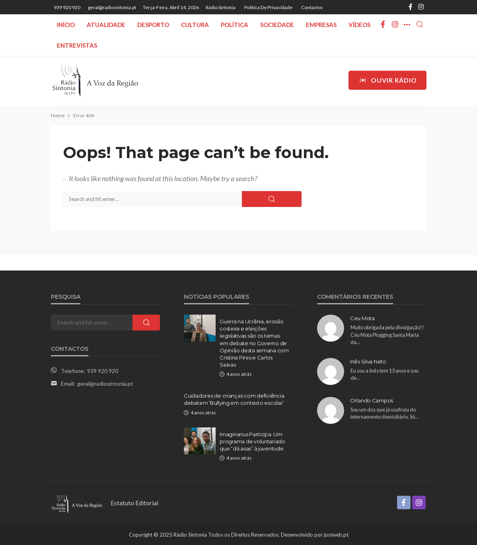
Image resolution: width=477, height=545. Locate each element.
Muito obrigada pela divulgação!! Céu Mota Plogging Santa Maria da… (387, 334)
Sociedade (277, 24)
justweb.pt (336, 534)
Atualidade (106, 24)
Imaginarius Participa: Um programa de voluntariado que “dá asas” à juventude (252, 441)
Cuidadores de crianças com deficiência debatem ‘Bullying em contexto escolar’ (234, 399)
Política (234, 24)
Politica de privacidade (268, 7)
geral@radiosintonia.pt (105, 383)
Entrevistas (77, 45)
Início (66, 24)
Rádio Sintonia (221, 7)
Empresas (321, 24)
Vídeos (359, 24)
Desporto (153, 24)
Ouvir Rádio (387, 80)
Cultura (195, 24)
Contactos (312, 7)
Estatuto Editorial (134, 502)
